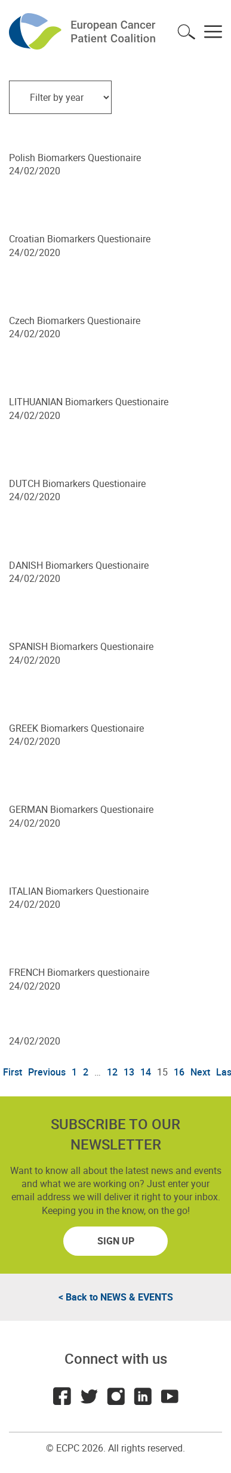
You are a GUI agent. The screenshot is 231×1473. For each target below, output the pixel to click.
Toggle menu (213, 32)
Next (200, 1071)
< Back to (115, 1296)
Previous (47, 1071)
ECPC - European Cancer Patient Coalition (83, 31)
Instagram (116, 1396)
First (12, 1071)
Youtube (169, 1396)
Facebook (62, 1396)
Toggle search (186, 32)
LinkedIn (143, 1396)
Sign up (115, 1240)
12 (112, 1071)
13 (129, 1071)
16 (179, 1071)
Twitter (89, 1396)
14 (145, 1071)
